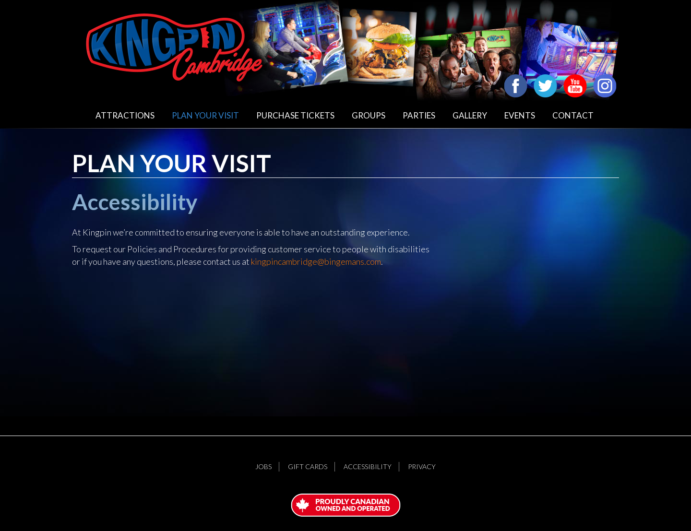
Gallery (470, 115)
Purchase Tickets (295, 115)
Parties (419, 115)
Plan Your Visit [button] (205, 115)
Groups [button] (368, 115)
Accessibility (368, 466)
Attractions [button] (125, 115)
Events (519, 115)
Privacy (422, 466)
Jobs (263, 466)
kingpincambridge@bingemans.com (316, 261)
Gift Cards (307, 466)
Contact (573, 115)
